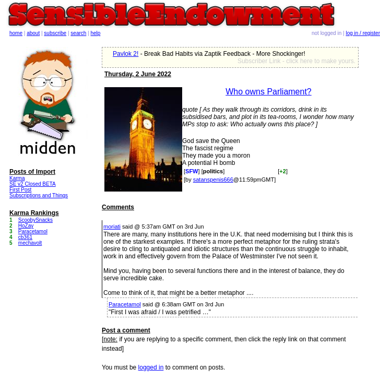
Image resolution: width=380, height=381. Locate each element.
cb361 (25, 237)
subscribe (55, 33)
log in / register (363, 33)
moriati (112, 226)
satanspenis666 (213, 179)
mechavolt (30, 243)
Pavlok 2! (125, 53)
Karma (17, 178)
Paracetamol (125, 304)
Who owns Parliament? (268, 91)
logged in (151, 367)
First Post (20, 190)
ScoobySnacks (35, 220)
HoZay (25, 226)
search (78, 33)
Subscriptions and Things (38, 195)
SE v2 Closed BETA (32, 184)
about (33, 33)
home (15, 33)
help (96, 33)
